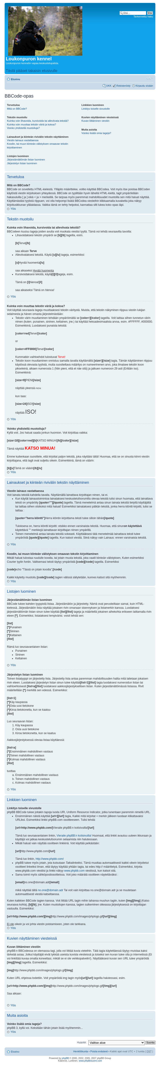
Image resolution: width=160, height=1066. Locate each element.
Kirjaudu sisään (144, 85)
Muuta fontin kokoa (149, 78)
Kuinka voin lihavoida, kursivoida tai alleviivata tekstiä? (38, 120)
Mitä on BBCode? (17, 108)
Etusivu (15, 79)
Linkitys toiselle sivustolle (95, 108)
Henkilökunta (80, 1051)
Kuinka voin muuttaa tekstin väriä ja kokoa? (31, 124)
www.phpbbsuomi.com (90, 1060)
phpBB (65, 1058)
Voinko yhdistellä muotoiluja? (23, 128)
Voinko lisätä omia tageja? (96, 133)
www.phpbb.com (74, 870)
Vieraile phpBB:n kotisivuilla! (74, 835)
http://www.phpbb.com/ (49, 858)
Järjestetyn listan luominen (22, 163)
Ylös (13, 208)
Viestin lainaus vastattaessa (22, 140)
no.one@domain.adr (50, 890)
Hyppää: (81, 1042)
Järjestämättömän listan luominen (26, 159)
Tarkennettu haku (143, 16)
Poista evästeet (99, 1051)
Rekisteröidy (123, 85)
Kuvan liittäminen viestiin (95, 120)
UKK (109, 85)
